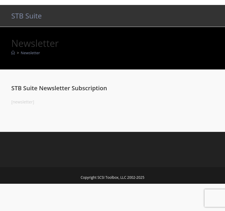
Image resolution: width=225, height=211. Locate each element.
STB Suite (26, 16)
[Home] (13, 52)
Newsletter (30, 52)
